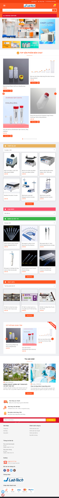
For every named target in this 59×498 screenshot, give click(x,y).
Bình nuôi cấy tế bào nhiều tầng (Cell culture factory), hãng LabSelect (45, 341)
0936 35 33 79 (10, 452)
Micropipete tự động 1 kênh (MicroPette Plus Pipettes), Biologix (28, 245)
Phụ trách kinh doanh (8, 444)
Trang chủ (5, 428)
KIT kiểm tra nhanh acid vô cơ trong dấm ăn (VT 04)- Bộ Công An (29, 308)
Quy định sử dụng (33, 435)
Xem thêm (29, 393)
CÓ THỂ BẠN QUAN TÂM (14, 325)
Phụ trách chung (7, 449)
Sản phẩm (5, 433)
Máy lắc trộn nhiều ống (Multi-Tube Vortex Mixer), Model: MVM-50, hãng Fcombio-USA (29, 172)
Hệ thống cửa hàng (51, 1)
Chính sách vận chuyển (35, 430)
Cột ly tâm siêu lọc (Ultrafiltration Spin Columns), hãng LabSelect (29, 349)
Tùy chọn (6, 90)
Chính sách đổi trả (34, 433)
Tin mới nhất (30, 359)
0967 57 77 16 (10, 447)
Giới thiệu (5, 430)
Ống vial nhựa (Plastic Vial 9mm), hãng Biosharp (14, 86)
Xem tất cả (29, 203)
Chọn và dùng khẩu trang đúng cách (40, 386)
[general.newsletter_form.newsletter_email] (24, 419)
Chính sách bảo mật (34, 428)
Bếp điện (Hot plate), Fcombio (11, 195)
